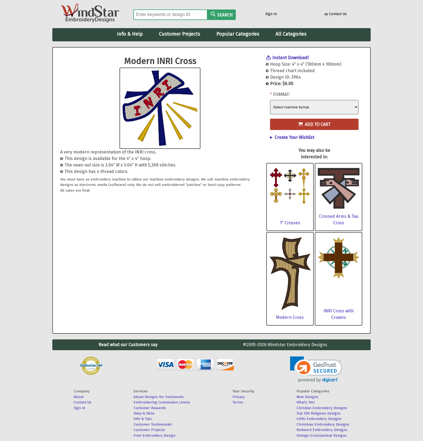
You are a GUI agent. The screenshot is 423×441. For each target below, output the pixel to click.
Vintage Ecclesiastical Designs (321, 435)
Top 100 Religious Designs (318, 413)
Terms (238, 402)
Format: (281, 94)
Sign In (271, 14)
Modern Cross (290, 317)
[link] (316, 369)
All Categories (290, 34)
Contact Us (336, 14)
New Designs (307, 397)
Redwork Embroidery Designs (321, 429)
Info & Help (130, 34)
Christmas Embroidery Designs (322, 424)
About (79, 397)
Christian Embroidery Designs (321, 408)
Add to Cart (314, 124)
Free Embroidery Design (154, 435)
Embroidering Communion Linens (162, 402)
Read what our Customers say (128, 344)
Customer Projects (179, 34)
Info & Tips (143, 418)
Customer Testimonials (153, 424)
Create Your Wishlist (294, 137)
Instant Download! (290, 57)
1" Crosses (290, 222)
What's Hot (305, 402)
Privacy (239, 397)
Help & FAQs (144, 413)
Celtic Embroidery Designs (319, 418)
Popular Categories (237, 34)
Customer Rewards (150, 408)
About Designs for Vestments (159, 397)
